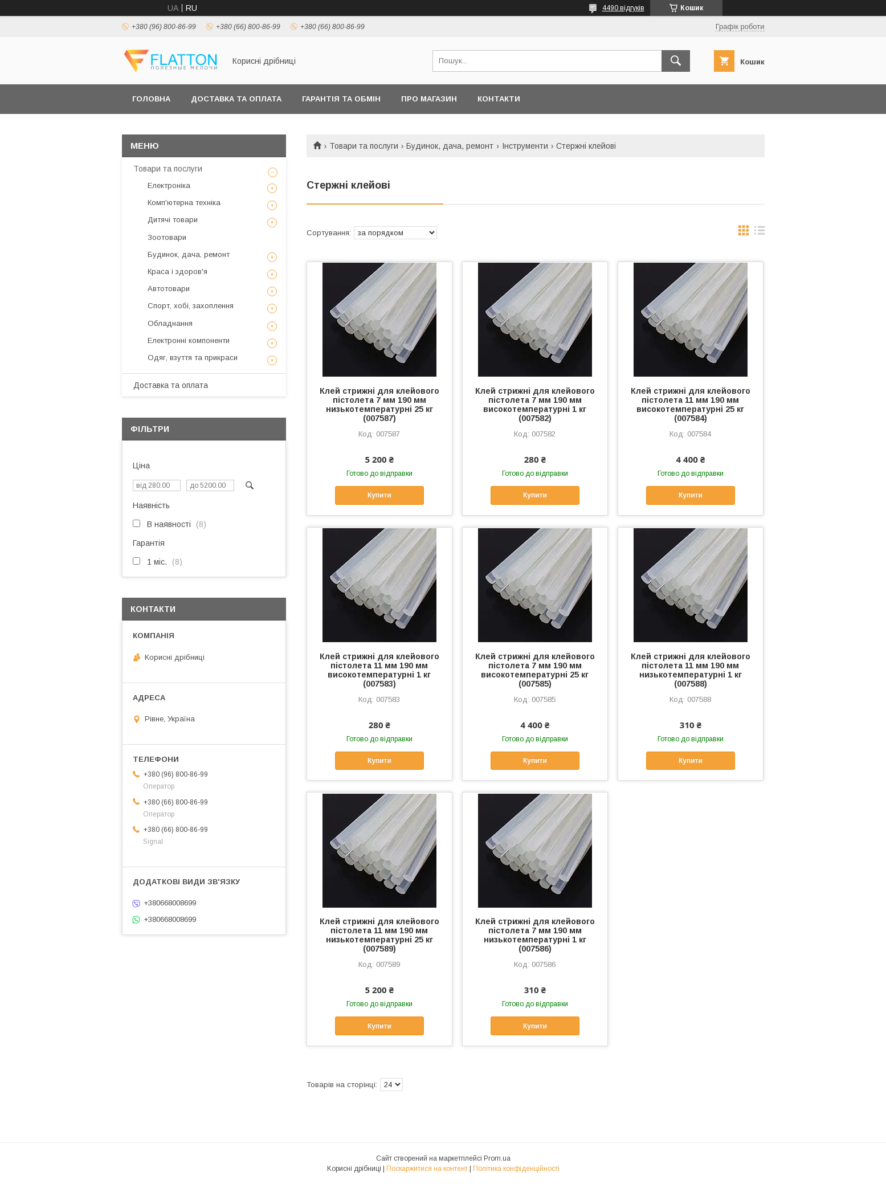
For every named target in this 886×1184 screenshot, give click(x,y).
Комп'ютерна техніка (184, 202)
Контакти (498, 99)
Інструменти (525, 145)
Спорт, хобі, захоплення (191, 305)
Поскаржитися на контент (427, 1169)
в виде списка (759, 233)
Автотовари (169, 288)
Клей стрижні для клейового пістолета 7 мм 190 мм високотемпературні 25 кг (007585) (535, 670)
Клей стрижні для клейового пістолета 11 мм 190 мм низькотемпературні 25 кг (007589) (379, 935)
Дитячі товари (173, 219)
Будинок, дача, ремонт (449, 145)
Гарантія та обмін (341, 99)
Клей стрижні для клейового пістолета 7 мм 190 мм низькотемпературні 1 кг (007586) (535, 935)
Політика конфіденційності (516, 1169)
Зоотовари (167, 237)
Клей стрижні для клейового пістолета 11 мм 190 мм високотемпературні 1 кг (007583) (379, 670)
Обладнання (170, 323)
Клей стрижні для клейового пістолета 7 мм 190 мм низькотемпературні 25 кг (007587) (379, 404)
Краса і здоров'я (177, 271)
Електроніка (169, 185)
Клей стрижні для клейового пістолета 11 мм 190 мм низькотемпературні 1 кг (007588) (690, 670)
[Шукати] (676, 61)
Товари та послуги (363, 145)
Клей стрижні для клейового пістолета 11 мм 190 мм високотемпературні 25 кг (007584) (690, 404)
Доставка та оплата (236, 99)
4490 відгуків (623, 8)
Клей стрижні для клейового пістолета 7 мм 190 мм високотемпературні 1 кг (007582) (535, 404)
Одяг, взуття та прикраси (193, 357)
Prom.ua (497, 1158)
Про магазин (429, 99)
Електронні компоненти (189, 340)
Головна (151, 99)
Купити (379, 495)
